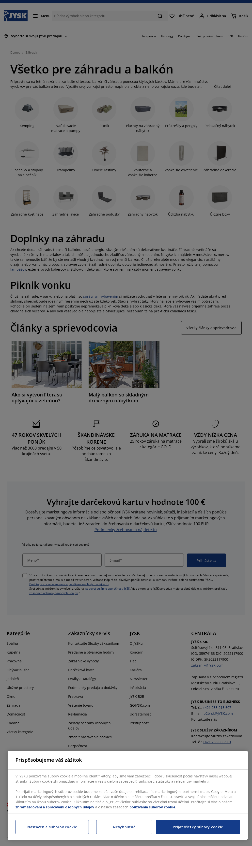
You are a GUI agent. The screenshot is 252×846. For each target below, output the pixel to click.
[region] (128, 795)
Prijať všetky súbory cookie (198, 827)
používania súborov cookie (152, 807)
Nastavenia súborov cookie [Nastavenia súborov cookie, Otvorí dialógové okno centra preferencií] (52, 827)
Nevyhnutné (124, 827)
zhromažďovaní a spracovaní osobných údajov (55, 807)
